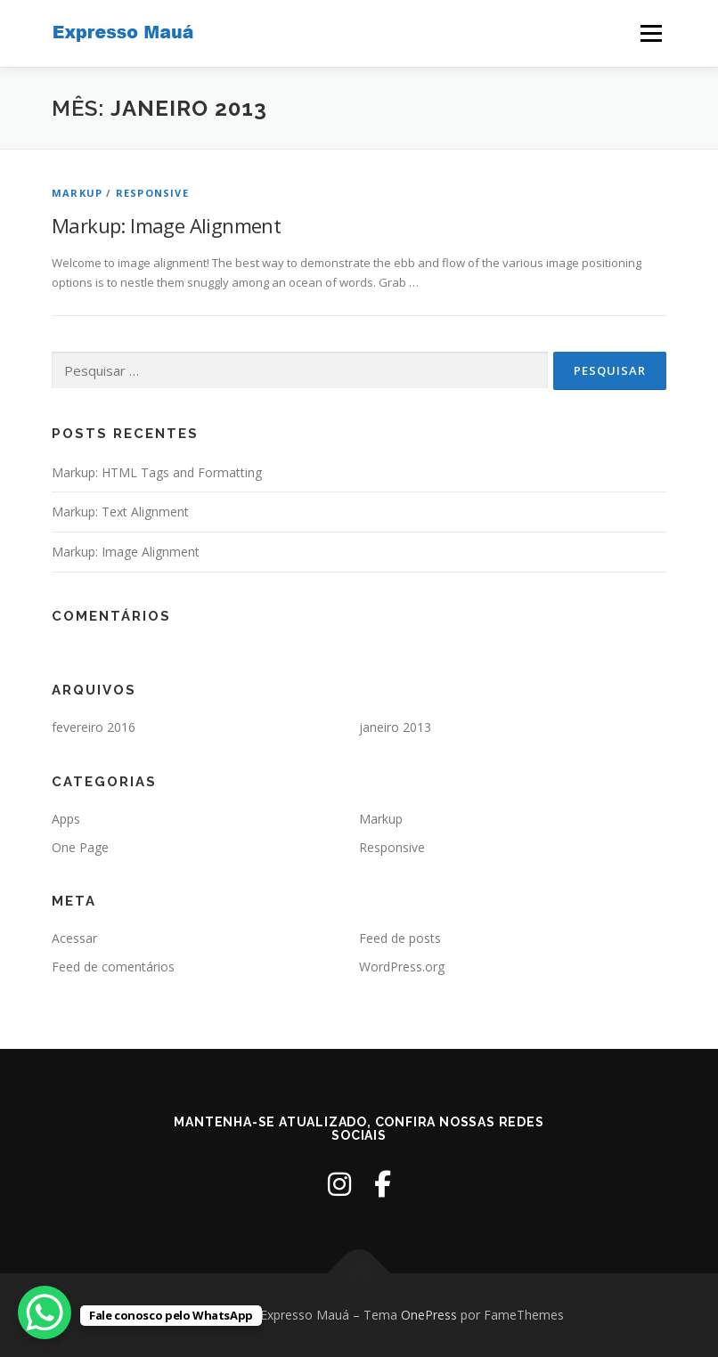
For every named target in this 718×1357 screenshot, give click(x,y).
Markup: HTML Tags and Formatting (157, 472)
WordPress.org (402, 966)
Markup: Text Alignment (120, 511)
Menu (650, 33)
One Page (80, 847)
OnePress (429, 1314)
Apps (66, 818)
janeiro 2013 (395, 727)
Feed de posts (400, 938)
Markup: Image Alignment (166, 225)
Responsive (152, 192)
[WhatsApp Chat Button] (44, 1312)
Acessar (74, 938)
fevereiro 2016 (93, 727)
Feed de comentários (113, 966)
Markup (77, 192)
